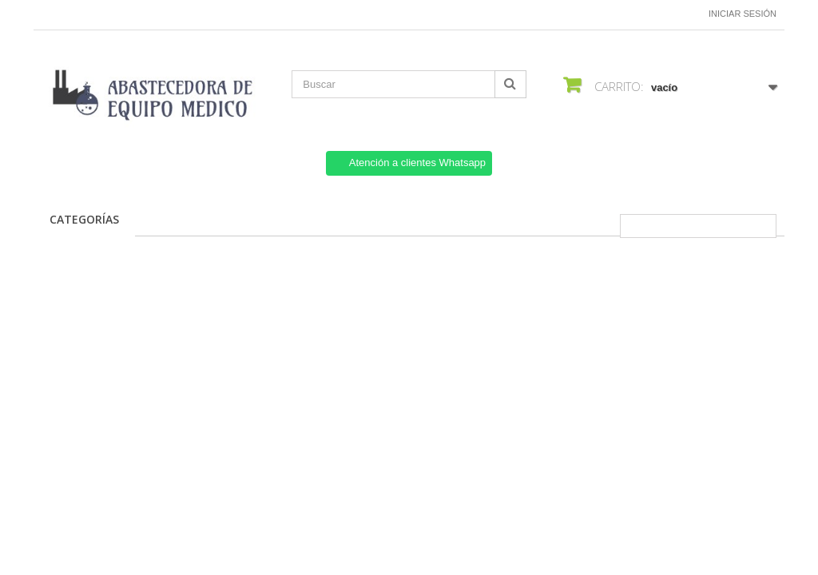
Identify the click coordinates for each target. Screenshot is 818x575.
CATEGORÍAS (84, 219)
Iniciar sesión (742, 13)
